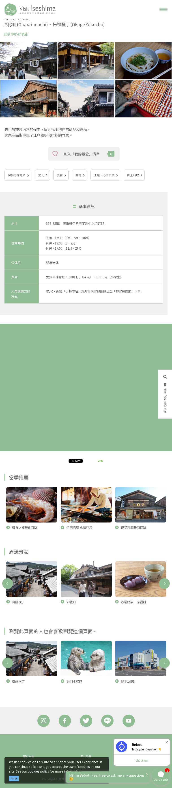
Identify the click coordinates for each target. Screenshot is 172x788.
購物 (78, 175)
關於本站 (28, 756)
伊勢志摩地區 (17, 175)
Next (164, 583)
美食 (60, 175)
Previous (7, 583)
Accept (14, 778)
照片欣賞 (86, 756)
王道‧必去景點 (104, 175)
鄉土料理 (133, 175)
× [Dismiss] (167, 742)
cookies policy (38, 771)
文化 (41, 175)
